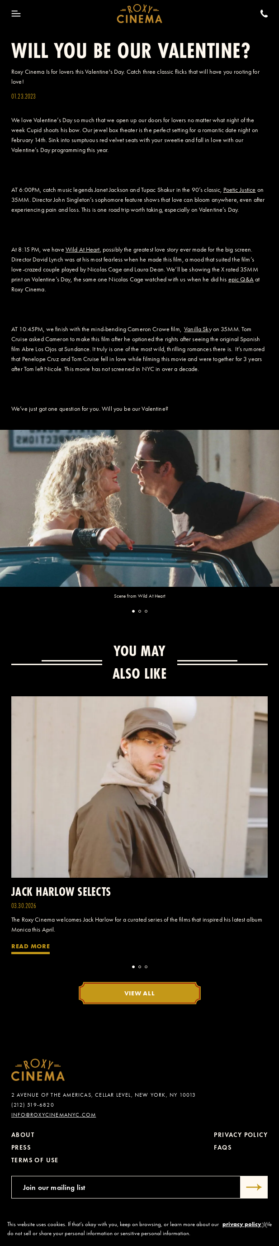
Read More (30, 946)
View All (139, 993)
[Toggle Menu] (16, 13)
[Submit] (254, 1187)
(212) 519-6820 (32, 1105)
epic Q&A (241, 279)
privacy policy (241, 1228)
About (22, 1135)
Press (21, 1147)
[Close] (264, 1230)
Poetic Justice (239, 190)
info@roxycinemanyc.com (53, 1115)
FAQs (223, 1147)
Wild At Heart (83, 249)
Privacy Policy (241, 1135)
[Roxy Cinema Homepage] (139, 13)
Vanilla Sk (196, 329)
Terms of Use (35, 1160)
